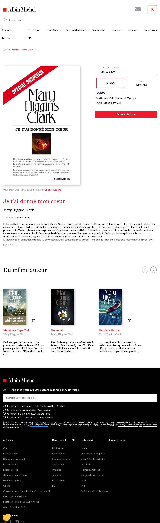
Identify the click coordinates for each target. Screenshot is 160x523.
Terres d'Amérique (90, 469)
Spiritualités (58, 464)
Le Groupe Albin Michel (15, 496)
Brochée (110, 83)
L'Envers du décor (117, 439)
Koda (84, 448)
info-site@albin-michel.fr (39, 426)
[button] (7, 517)
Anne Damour (23, 217)
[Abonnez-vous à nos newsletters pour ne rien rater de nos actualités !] (136, 9)
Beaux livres (58, 480)
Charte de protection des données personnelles (27, 491)
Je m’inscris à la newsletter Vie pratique (28, 413)
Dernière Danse (109, 330)
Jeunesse (57, 475)
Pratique (56, 469)
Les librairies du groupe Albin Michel (21, 501)
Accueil (6, 49)
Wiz (83, 485)
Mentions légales (12, 480)
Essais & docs (59, 453)
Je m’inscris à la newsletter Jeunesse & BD (30, 417)
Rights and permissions (15, 475)
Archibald (86, 464)
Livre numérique (141, 83)
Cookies (7, 485)
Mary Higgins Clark (18, 210)
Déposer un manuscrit (14, 459)
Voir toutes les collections (94, 491)
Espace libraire (10, 464)
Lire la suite (13, 245)
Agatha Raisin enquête (93, 453)
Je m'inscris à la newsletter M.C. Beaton (29, 409)
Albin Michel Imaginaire (15, 507)
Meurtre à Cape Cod (16, 330)
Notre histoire (10, 453)
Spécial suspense (54, 189)
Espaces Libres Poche (92, 475)
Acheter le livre (126, 114)
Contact (7, 448)
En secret (57, 330)
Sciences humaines (62, 459)
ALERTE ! (76, 439)
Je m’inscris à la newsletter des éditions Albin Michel (36, 405)
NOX (83, 480)
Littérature (57, 448)
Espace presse (10, 469)
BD (53, 485)
